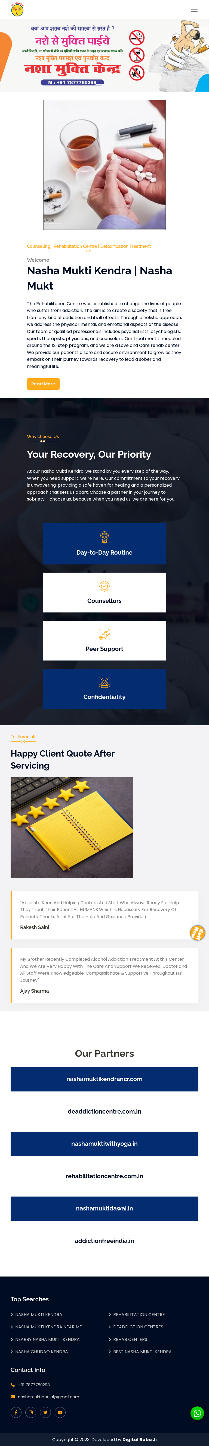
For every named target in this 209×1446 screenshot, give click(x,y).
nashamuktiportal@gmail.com (48, 1397)
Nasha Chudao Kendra (41, 1352)
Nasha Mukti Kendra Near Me (48, 1327)
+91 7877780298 (34, 1385)
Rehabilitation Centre (139, 1314)
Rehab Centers (130, 1339)
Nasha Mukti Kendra (38, 1314)
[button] (15, 55)
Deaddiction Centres (138, 1327)
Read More (43, 384)
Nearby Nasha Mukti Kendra (47, 1339)
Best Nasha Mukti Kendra (142, 1352)
